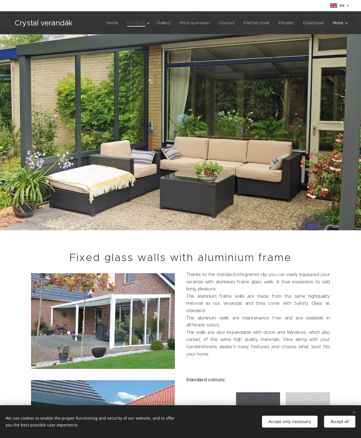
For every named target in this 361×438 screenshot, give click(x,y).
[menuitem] (109, 23)
